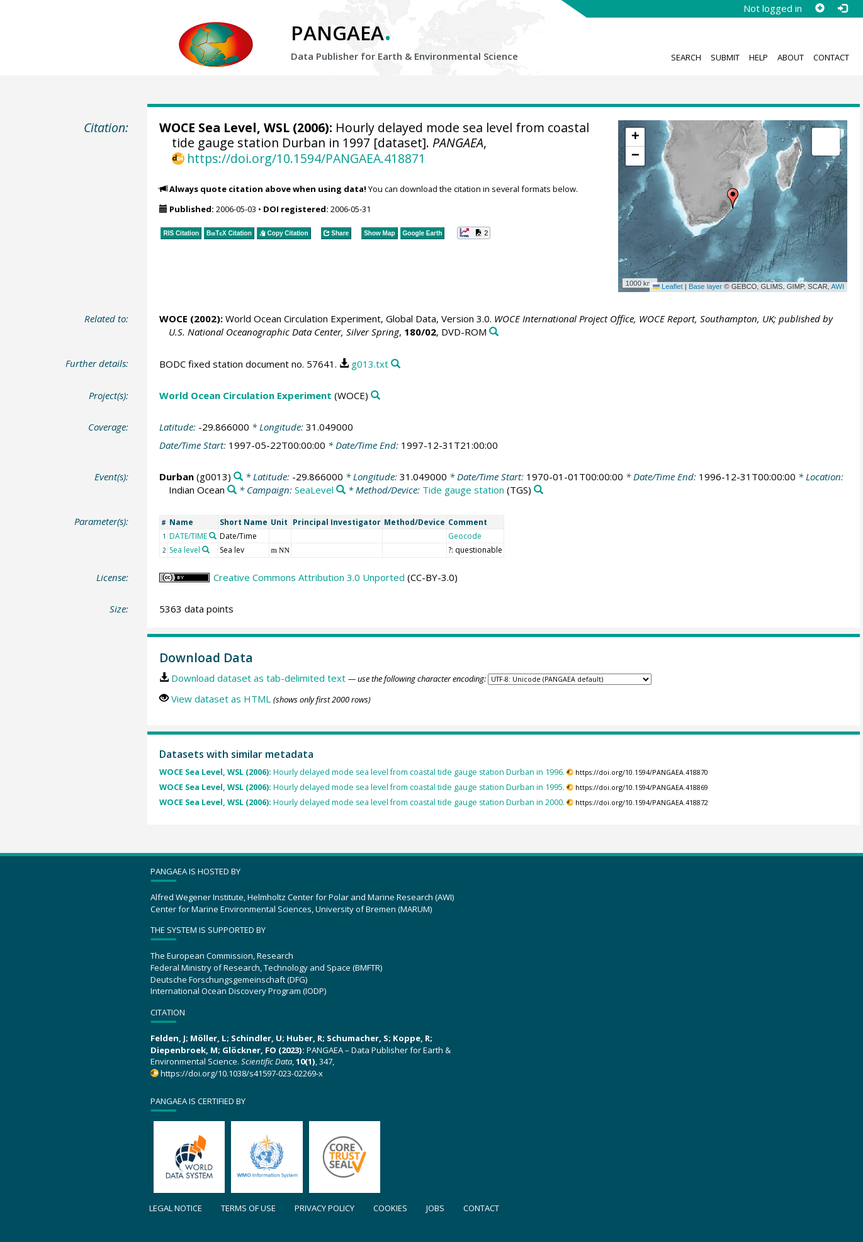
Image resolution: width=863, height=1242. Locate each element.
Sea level (184, 550)
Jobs (435, 1208)
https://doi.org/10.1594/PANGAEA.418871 (306, 158)
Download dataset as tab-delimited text (258, 678)
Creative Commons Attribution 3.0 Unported (309, 577)
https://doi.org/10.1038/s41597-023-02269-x (242, 1073)
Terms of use (248, 1208)
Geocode (465, 536)
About (790, 57)
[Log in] (842, 8)
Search (686, 57)
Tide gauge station (463, 489)
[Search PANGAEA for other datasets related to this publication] (494, 332)
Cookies (390, 1208)
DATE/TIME (188, 536)
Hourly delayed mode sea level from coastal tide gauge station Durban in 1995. (362, 787)
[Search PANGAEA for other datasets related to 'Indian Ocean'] (232, 490)
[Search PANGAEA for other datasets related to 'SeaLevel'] (341, 490)
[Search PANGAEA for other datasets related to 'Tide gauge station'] (538, 490)
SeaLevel (314, 489)
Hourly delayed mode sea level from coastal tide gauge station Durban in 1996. (362, 772)
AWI (837, 286)
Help (758, 57)
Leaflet (668, 286)
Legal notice (175, 1208)
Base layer (705, 286)
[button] (733, 198)
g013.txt (369, 364)
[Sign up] (819, 8)
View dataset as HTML (221, 698)
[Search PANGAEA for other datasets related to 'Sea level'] (206, 549)
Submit (725, 57)
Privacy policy (324, 1208)
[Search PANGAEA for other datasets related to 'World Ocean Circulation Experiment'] (375, 395)
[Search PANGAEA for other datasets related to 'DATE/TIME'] (213, 535)
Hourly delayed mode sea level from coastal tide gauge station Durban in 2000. (362, 802)
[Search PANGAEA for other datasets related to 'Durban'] (238, 477)
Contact (831, 57)
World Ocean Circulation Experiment (245, 395)
